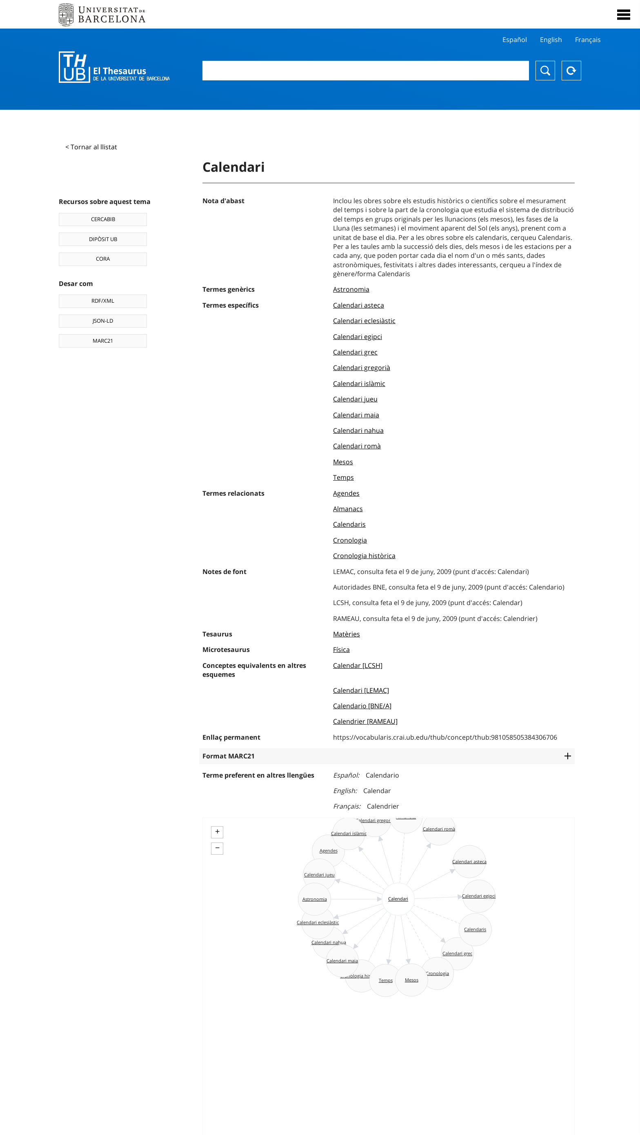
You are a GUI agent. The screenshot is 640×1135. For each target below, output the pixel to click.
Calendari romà (357, 445)
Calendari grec (355, 352)
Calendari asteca (358, 305)
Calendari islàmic (359, 383)
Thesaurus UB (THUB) (114, 67)
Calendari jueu (355, 399)
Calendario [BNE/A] (362, 705)
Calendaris (349, 524)
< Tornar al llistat (91, 146)
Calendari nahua (358, 430)
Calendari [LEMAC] (361, 690)
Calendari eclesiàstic (364, 320)
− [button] (217, 847)
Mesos (343, 461)
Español (514, 39)
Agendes (346, 493)
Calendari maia (356, 414)
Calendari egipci (357, 336)
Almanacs (348, 508)
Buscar (545, 70)
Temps (343, 477)
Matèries (346, 634)
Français (588, 39)
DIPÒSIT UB (103, 239)
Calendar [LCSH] (357, 665)
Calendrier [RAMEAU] (365, 721)
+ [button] (217, 831)
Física (341, 649)
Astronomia (351, 289)
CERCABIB (103, 219)
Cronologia (350, 540)
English (551, 39)
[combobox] (365, 70)
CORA (103, 258)
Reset (571, 70)
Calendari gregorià (361, 367)
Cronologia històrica (364, 555)
